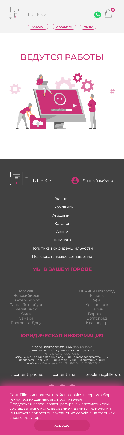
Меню (88, 26)
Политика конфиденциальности (62, 248)
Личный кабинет (93, 180)
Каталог (38, 26)
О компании (62, 207)
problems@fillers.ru (103, 374)
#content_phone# (28, 374)
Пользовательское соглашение (62, 256)
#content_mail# (65, 374)
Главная (62, 199)
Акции (62, 232)
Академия (64, 26)
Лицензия (62, 240)
